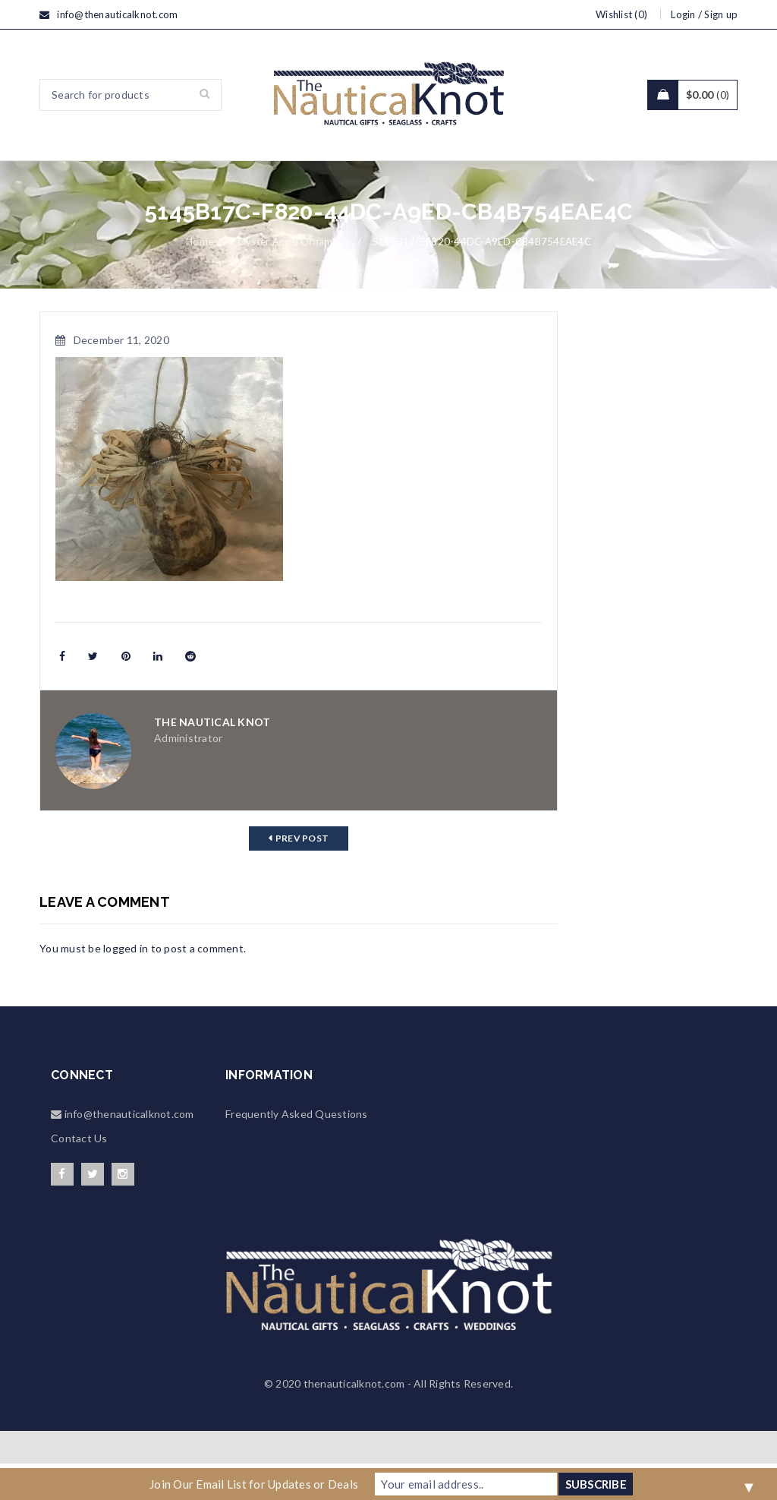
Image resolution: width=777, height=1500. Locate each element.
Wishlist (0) (621, 14)
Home (199, 278)
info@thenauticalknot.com (117, 14)
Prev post (302, 874)
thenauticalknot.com (354, 1419)
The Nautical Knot (212, 758)
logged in (125, 984)
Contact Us (79, 1174)
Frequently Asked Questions (296, 1150)
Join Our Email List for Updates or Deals (253, 1484)
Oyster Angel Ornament (293, 278)
